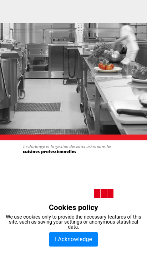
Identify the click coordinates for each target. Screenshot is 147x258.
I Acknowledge (73, 239)
